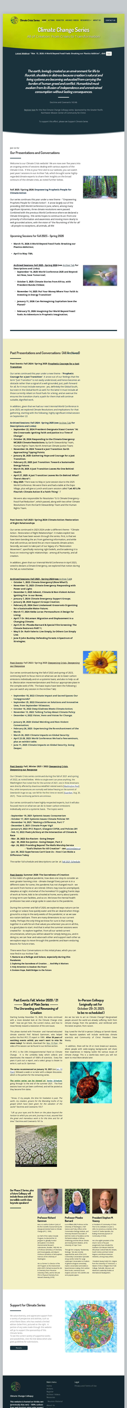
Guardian (68, 792)
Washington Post (71, 786)
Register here (29, 110)
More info (19, 1348)
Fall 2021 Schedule (71, 861)
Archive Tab (69, 265)
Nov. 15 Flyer (52, 1043)
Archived (73, 353)
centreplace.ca (73, 848)
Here (108, 54)
